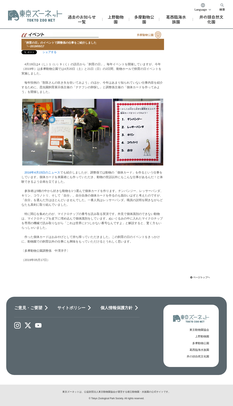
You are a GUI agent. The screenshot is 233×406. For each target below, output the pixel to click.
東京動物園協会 (199, 329)
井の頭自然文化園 (198, 356)
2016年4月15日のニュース (42, 172)
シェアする (50, 52)
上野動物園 (202, 336)
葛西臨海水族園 (199, 349)
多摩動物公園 (200, 343)
